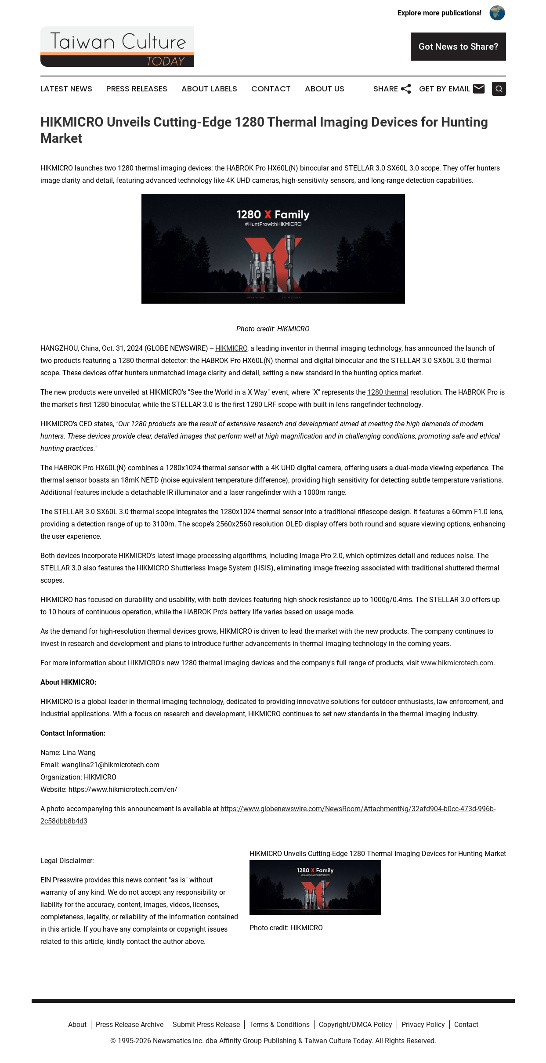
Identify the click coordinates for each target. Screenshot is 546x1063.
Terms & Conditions (279, 1024)
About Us (324, 89)
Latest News (66, 89)
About (77, 1024)
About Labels (209, 89)
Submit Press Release (206, 1024)
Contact (271, 89)
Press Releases (136, 89)
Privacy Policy (423, 1024)
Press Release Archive (129, 1024)
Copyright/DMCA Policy (355, 1024)
